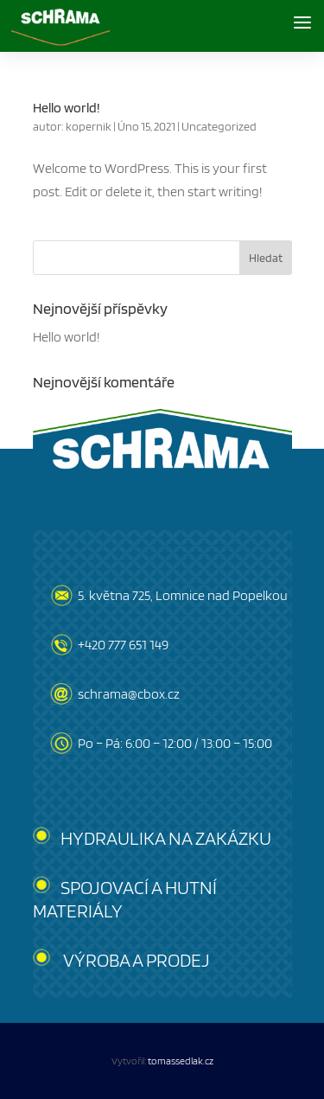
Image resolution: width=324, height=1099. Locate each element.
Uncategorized (219, 126)
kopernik (88, 126)
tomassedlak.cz (180, 1060)
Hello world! (66, 107)
